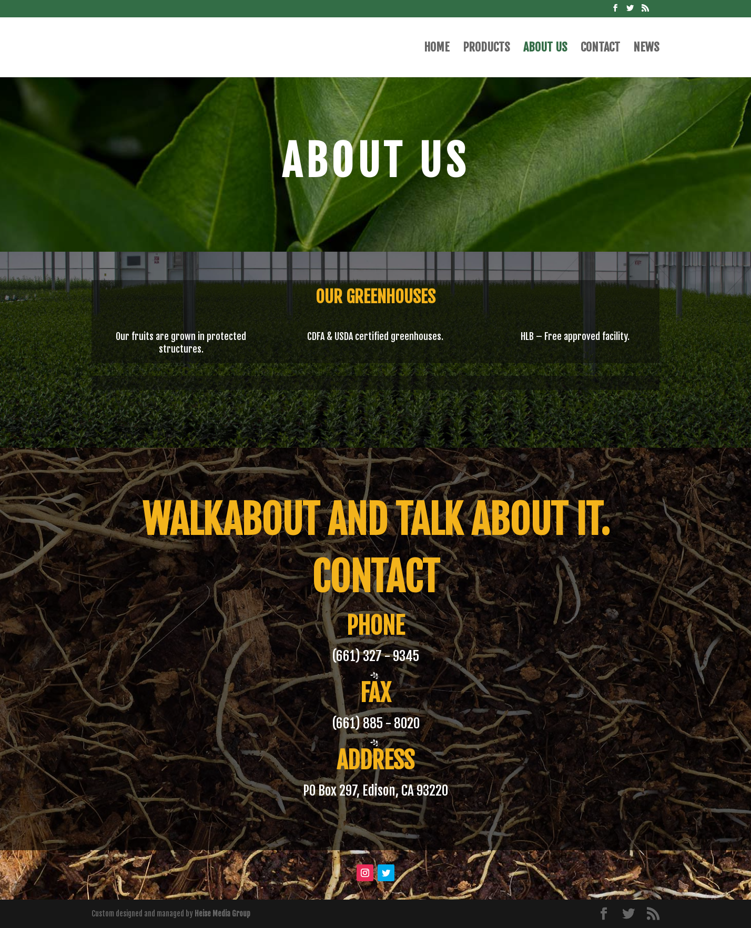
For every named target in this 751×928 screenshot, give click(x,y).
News (646, 49)
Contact (600, 49)
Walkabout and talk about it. (376, 520)
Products (486, 49)
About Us (545, 49)
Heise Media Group (222, 913)
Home (437, 49)
